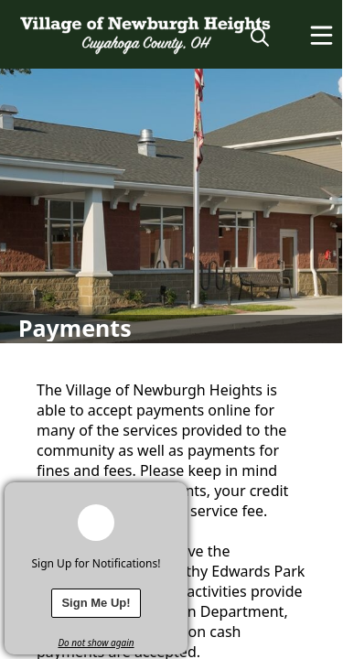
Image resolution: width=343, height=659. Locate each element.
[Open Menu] (321, 35)
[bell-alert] (96, 522)
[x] (174, 496)
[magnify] (259, 36)
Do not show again (96, 642)
